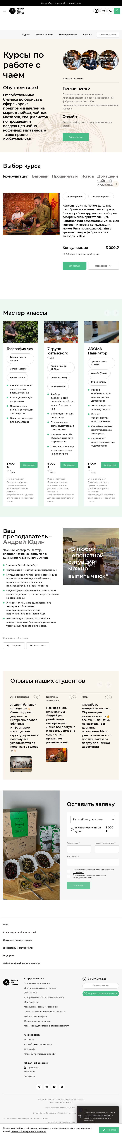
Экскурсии (29, 1076)
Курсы (26, 34)
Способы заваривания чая (38, 1044)
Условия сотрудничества (37, 983)
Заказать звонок (100, 986)
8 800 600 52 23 (94, 979)
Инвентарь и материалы (18, 948)
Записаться (74, 266)
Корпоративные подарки (37, 1021)
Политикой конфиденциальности (28, 1131)
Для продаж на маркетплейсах (40, 988)
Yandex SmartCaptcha (39, 1118)
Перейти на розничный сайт (101, 994)
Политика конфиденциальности (61, 1122)
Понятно (109, 1130)
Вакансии (29, 1071)
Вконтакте (38, 646)
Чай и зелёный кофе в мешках (21, 963)
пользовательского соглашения (98, 1115)
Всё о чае (29, 1039)
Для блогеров (31, 1002)
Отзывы (87, 34)
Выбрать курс (76, 137)
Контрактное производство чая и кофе (44, 997)
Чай (5, 924)
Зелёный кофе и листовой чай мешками (44, 1011)
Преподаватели (68, 34)
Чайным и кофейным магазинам (41, 1007)
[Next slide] (115, 184)
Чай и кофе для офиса (35, 1016)
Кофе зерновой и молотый (19, 932)
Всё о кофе (29, 1049)
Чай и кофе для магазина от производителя (46, 1025)
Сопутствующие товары (17, 940)
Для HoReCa (30, 993)
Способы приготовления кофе (39, 1053)
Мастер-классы (44, 34)
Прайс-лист (32, 1067)
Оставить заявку (108, 34)
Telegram (14, 646)
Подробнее (103, 266)
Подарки (8, 955)
